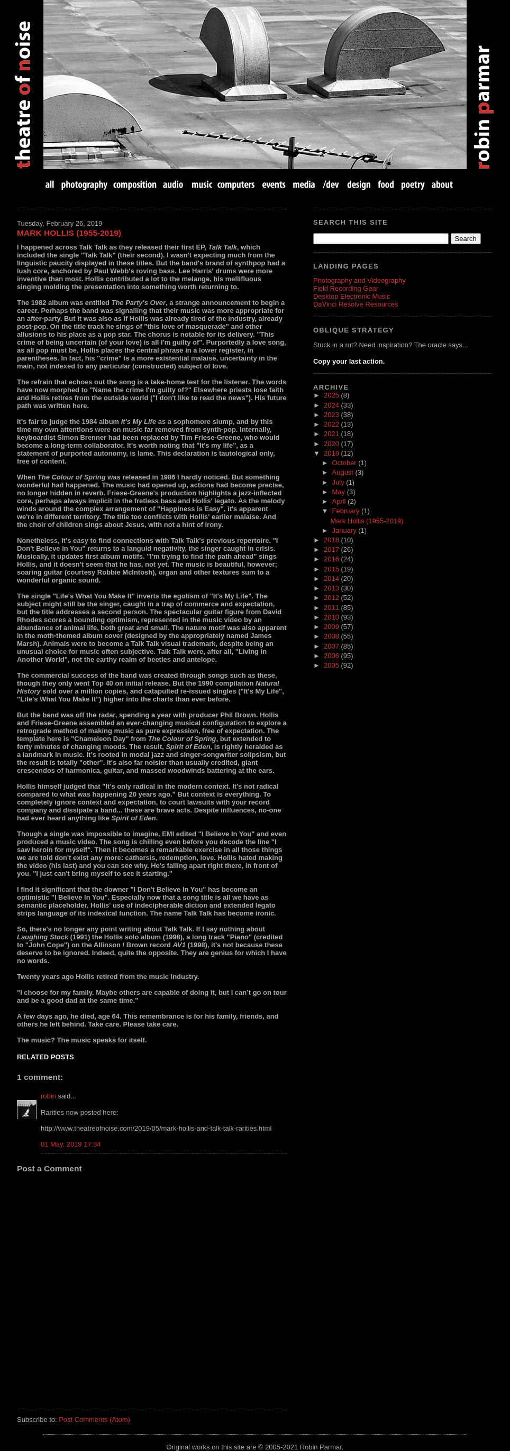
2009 (332, 627)
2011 (332, 608)
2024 (332, 405)
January (345, 530)
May (339, 492)
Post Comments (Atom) (94, 1420)
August (344, 472)
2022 (332, 424)
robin (48, 1096)
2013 (332, 588)
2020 (332, 444)
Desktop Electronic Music (351, 296)
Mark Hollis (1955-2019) (69, 232)
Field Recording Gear (345, 288)
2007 (332, 646)
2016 (332, 559)
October (345, 463)
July (339, 482)
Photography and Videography (359, 280)
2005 (332, 665)
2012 (332, 598)
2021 (332, 434)
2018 (332, 540)
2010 (332, 617)
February (346, 511)
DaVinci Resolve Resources (355, 304)
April (340, 501)
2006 (332, 656)
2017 (332, 549)
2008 (332, 636)
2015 (332, 569)
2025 (332, 395)
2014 (332, 579)
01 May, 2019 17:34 (71, 1144)
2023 (332, 415)
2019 (332, 453)
